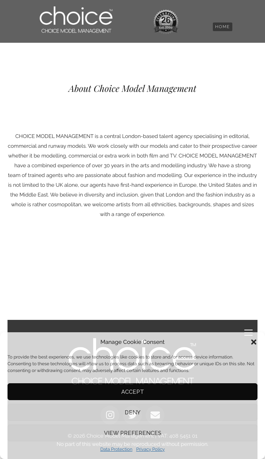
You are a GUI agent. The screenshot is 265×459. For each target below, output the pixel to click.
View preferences (132, 433)
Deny (132, 412)
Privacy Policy (150, 449)
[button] (253, 342)
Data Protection (116, 449)
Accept (132, 391)
